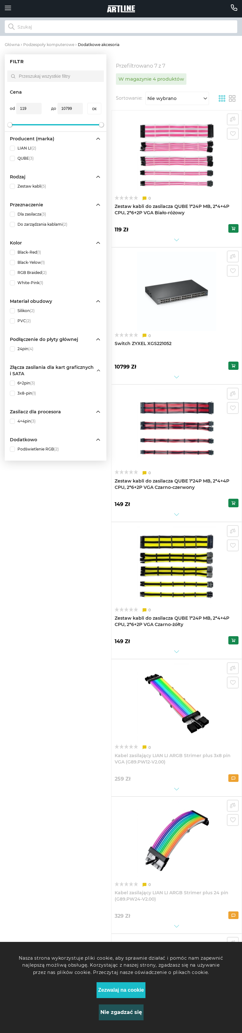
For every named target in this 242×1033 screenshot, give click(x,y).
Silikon (22, 310)
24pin (21, 348)
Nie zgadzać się (121, 1012)
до (53, 108)
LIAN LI (23, 148)
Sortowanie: (129, 98)
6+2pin (22, 383)
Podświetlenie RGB (34, 449)
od (12, 108)
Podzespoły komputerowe (48, 44)
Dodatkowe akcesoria (98, 44)
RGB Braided (28, 272)
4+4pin (23, 421)
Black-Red (25, 252)
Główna (12, 44)
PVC (20, 320)
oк (94, 108)
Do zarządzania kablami (38, 224)
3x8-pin (23, 393)
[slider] (10, 125)
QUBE (22, 158)
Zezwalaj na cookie (121, 990)
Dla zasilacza (28, 214)
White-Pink (26, 282)
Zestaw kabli (28, 186)
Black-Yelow (27, 262)
